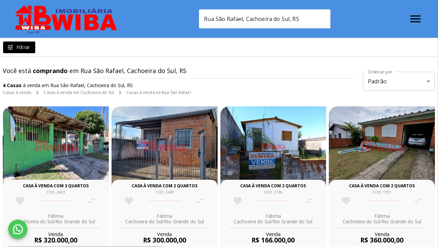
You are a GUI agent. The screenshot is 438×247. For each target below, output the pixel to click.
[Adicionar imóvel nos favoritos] (20, 201)
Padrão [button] (377, 81)
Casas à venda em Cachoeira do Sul (78, 92)
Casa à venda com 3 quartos (56, 186)
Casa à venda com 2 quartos (164, 186)
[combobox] (265, 18)
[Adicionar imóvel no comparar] (92, 201)
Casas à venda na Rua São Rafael (158, 92)
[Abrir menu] (415, 19)
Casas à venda (17, 92)
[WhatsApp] (17, 229)
